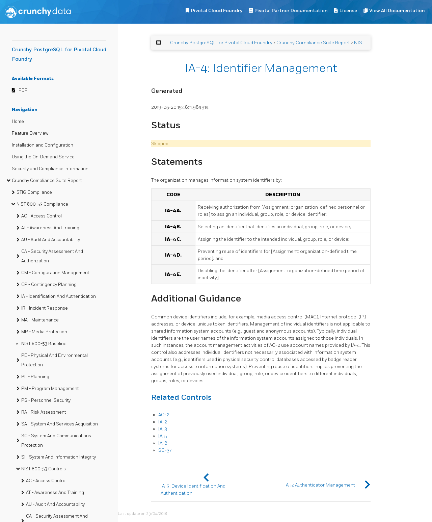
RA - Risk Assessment (43, 412)
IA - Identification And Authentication (58, 296)
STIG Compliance (34, 192)
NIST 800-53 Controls (43, 469)
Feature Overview (30, 133)
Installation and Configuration (42, 145)
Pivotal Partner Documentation (291, 11)
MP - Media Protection (44, 332)
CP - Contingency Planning (49, 284)
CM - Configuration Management (55, 273)
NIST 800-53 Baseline (43, 343)
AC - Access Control (41, 216)
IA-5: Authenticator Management (320, 485)
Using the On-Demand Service (43, 157)
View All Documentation (397, 11)
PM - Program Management (50, 388)
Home (18, 121)
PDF (23, 90)
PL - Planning (35, 377)
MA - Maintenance (40, 320)
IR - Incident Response (44, 308)
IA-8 (162, 443)
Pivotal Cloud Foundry (216, 11)
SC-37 (165, 450)
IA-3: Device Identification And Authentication (193, 489)
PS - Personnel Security (46, 400)
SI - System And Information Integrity (58, 457)
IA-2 (162, 422)
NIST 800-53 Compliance (42, 204)
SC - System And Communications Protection (56, 440)
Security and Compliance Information (50, 169)
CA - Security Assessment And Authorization (52, 256)
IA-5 (162, 436)
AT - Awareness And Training (50, 228)
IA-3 (162, 429)
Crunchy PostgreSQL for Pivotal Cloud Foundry (221, 43)
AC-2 (163, 415)
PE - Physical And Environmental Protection (54, 360)
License (348, 11)
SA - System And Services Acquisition (59, 424)
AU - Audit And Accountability (50, 239)
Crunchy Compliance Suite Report (47, 180)
